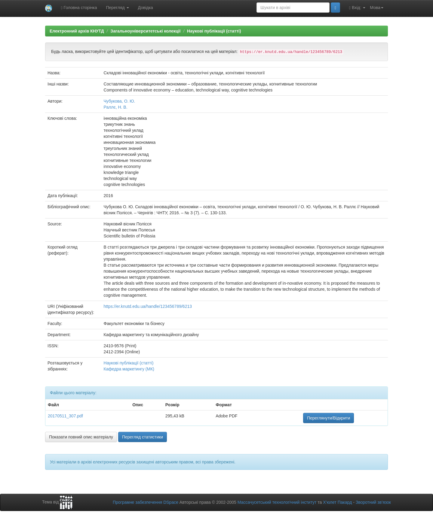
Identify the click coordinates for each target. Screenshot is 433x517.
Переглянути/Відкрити (328, 418)
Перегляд (117, 7)
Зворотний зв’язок (373, 502)
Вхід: (357, 7)
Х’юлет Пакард (337, 502)
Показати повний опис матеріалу (81, 437)
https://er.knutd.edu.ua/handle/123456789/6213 (148, 306)
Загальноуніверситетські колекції (145, 31)
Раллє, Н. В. (115, 107)
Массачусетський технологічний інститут (277, 502)
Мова (376, 7)
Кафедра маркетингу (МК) (129, 369)
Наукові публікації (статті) (214, 31)
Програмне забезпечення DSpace (145, 502)
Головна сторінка (79, 7)
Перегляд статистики (142, 437)
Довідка (145, 7)
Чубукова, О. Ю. (119, 101)
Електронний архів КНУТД (77, 31)
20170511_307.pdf (65, 415)
